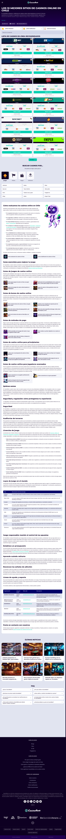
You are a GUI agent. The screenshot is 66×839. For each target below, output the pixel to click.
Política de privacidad (33, 787)
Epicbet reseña (17, 134)
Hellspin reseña (48, 134)
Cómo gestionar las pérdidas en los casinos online (33, 769)
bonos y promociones (11, 223)
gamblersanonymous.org (28, 594)
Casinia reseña (17, 113)
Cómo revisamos (33, 782)
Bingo (32, 744)
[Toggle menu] (2, 2)
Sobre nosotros (32, 778)
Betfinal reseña (48, 74)
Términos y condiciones (16, 837)
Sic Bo (32, 748)
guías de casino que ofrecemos (35, 268)
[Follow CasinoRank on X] (31, 801)
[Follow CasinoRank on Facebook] (25, 801)
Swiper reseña (49, 154)
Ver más (32, 159)
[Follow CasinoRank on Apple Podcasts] (40, 801)
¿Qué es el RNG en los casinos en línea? (32, 766)
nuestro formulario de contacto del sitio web (22, 629)
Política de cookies (34, 837)
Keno (33, 746)
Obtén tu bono (17, 72)
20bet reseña (17, 55)
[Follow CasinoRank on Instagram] (28, 801)
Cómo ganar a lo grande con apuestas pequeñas (33, 764)
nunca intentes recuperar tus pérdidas (20, 551)
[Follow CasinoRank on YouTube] (34, 801)
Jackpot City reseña (17, 94)
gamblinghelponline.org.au (29, 613)
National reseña (17, 154)
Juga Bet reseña (17, 74)
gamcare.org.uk (26, 608)
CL (33, 804)
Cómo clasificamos (32, 785)
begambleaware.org (27, 603)
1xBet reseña (48, 55)
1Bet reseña (48, 113)
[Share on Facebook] (12, 24)
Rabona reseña (48, 94)
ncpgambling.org (27, 599)
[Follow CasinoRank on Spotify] (37, 801)
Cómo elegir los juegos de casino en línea (33, 762)
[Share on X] (5, 24)
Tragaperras (33, 751)
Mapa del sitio (51, 837)
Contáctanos (33, 780)
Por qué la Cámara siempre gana (33, 759)
